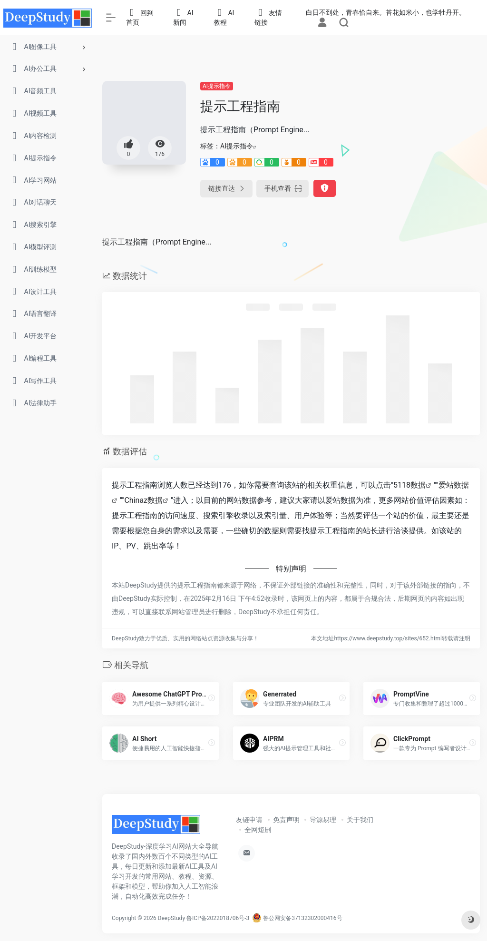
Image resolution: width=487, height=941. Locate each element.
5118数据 (409, 485)
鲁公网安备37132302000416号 (297, 918)
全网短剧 (257, 829)
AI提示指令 (217, 86)
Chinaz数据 (143, 500)
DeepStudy (171, 918)
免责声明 (286, 819)
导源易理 (323, 819)
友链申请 (249, 819)
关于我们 (360, 819)
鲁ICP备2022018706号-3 (217, 918)
